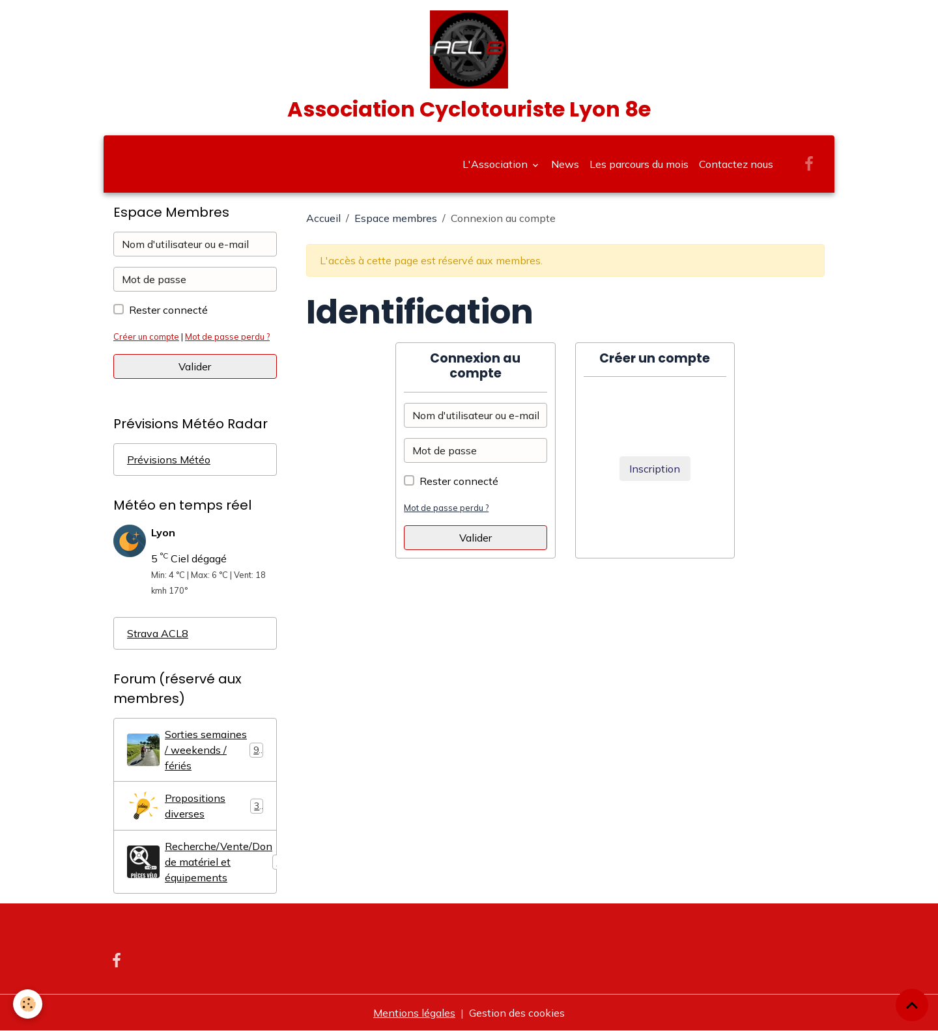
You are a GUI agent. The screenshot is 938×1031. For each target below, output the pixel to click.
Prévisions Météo (168, 459)
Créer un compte (146, 336)
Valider (475, 537)
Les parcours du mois (639, 164)
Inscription (654, 468)
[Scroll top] (912, 1005)
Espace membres (395, 218)
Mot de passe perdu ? (446, 507)
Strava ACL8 (157, 633)
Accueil (323, 218)
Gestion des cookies (517, 1012)
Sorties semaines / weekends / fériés (195, 750)
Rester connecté (458, 481)
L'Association (496, 164)
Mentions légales (414, 1012)
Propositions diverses (195, 806)
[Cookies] (27, 1004)
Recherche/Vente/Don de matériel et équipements (202, 862)
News (565, 164)
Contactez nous (736, 164)
